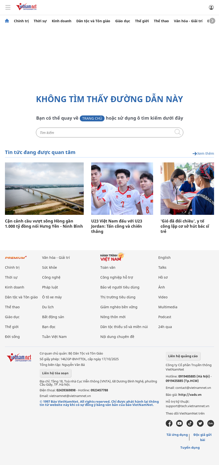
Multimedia (167, 307)
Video (162, 297)
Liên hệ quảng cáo (183, 356)
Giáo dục (122, 21)
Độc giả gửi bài (202, 437)
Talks (162, 267)
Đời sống (12, 336)
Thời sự (40, 21)
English (164, 257)
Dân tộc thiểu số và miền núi (124, 326)
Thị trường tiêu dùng (118, 297)
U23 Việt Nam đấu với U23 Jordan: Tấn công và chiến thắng (116, 226)
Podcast (164, 316)
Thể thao (161, 21)
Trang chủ (92, 118)
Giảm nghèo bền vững (118, 307)
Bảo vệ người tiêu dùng (119, 287)
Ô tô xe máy (52, 297)
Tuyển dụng (190, 447)
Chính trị (21, 21)
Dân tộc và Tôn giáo (93, 21)
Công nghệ (51, 277)
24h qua (165, 326)
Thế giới (142, 21)
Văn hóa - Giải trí (188, 21)
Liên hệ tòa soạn (55, 373)
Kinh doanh (61, 21)
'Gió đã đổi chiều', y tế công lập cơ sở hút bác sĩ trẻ (185, 226)
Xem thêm (203, 154)
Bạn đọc (48, 326)
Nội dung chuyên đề (117, 336)
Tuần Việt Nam (54, 336)
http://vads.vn (190, 394)
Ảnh (161, 287)
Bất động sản (53, 316)
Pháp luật (50, 287)
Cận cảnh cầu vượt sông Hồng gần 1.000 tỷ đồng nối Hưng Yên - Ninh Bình (44, 224)
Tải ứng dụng (177, 434)
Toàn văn (107, 267)
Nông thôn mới (113, 316)
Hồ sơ (163, 277)
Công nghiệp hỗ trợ (116, 277)
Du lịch (48, 307)
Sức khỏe (49, 267)
